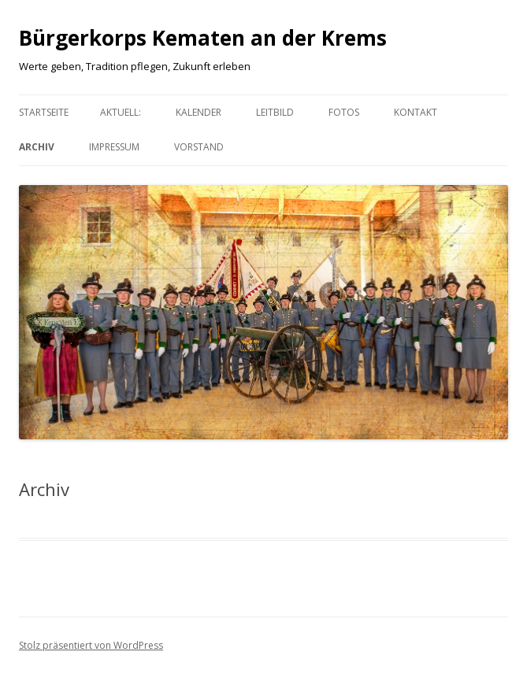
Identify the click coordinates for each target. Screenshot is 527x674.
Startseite (44, 112)
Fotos (343, 112)
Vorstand (199, 147)
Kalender (198, 112)
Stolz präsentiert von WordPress (91, 645)
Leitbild (275, 112)
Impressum (114, 147)
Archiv (36, 147)
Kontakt (415, 112)
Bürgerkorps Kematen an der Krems (203, 38)
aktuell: (120, 112)
